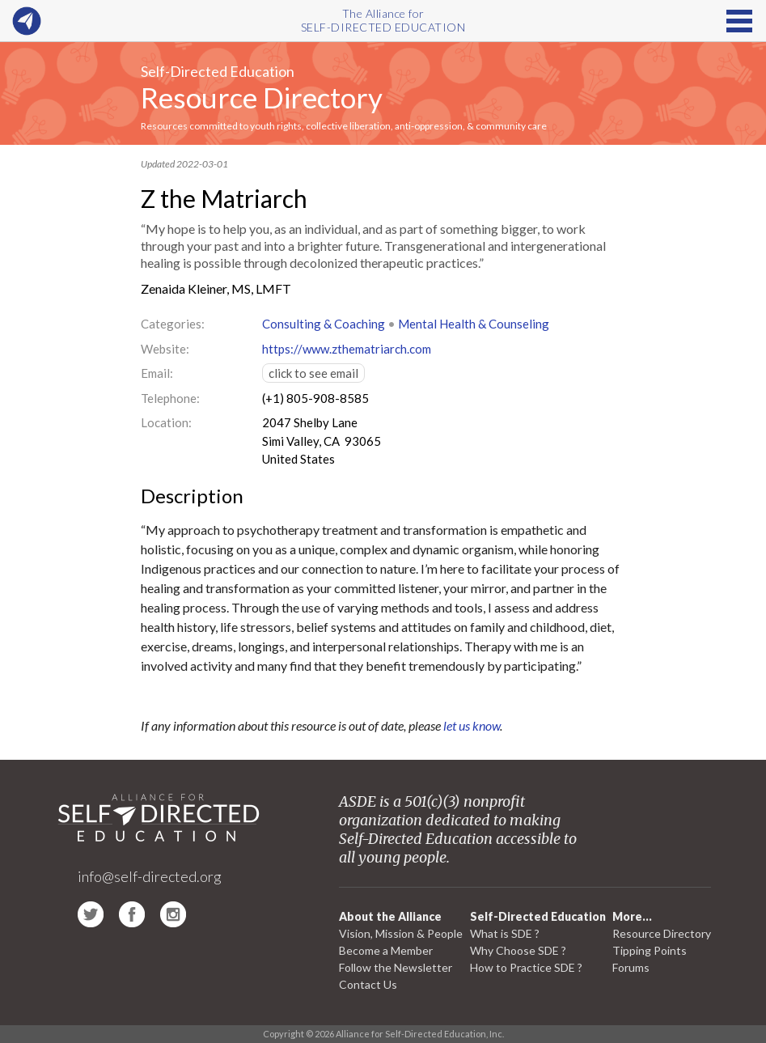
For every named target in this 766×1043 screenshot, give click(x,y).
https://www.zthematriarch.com (346, 348)
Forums (631, 967)
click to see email (313, 373)
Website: (165, 348)
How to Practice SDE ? (526, 967)
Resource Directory (262, 97)
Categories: (173, 323)
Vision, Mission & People (401, 933)
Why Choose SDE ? (518, 950)
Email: (157, 373)
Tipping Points (649, 950)
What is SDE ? (505, 933)
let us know (471, 725)
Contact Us (368, 984)
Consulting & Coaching (323, 323)
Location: (166, 422)
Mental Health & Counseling (473, 323)
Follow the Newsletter (395, 967)
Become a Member (386, 950)
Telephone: (170, 398)
